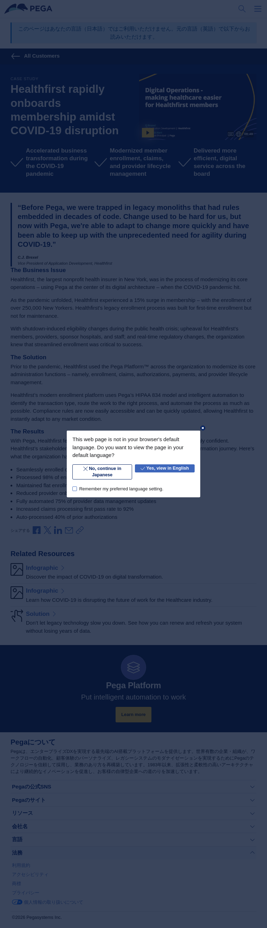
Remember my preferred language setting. (121, 488)
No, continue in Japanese (102, 471)
